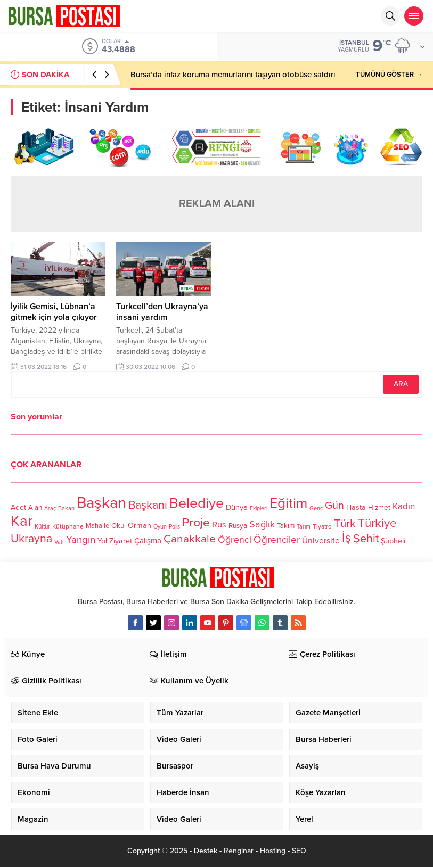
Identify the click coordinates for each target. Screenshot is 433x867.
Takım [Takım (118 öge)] (286, 526)
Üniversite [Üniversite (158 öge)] (321, 541)
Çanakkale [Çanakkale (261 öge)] (190, 539)
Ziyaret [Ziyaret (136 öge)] (120, 541)
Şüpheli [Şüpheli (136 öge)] (393, 541)
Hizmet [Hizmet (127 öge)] (379, 507)
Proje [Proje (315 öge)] (196, 522)
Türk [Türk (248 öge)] (345, 523)
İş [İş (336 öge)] (346, 538)
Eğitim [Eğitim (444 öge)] (288, 503)
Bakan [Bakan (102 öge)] (66, 508)
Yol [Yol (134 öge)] (102, 541)
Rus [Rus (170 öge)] (219, 524)
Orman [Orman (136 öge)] (139, 525)
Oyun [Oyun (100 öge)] (160, 526)
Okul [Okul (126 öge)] (118, 526)
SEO (299, 850)
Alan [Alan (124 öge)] (35, 507)
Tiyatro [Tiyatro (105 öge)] (322, 526)
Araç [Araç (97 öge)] (50, 508)
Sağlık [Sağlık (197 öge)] (262, 524)
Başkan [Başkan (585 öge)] (101, 502)
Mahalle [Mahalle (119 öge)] (97, 526)
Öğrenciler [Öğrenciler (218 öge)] (277, 540)
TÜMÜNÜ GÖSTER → (389, 74)
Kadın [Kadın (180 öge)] (404, 506)
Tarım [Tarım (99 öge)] (304, 526)
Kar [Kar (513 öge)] (21, 521)
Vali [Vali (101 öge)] (59, 542)
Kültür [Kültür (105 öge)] (42, 526)
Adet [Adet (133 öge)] (18, 507)
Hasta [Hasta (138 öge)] (356, 507)
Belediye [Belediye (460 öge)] (196, 503)
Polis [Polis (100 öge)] (174, 526)
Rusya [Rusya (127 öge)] (237, 526)
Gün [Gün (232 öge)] (334, 505)
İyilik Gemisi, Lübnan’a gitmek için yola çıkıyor (54, 312)
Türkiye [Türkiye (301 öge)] (377, 523)
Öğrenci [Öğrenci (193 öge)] (234, 540)
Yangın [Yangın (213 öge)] (80, 540)
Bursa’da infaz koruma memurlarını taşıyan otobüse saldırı (233, 74)
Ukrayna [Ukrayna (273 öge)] (31, 539)
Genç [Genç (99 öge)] (316, 508)
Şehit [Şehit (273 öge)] (366, 539)
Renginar (239, 850)
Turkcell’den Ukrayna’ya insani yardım (162, 312)
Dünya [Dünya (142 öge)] (237, 507)
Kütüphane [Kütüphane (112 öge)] (68, 526)
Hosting (272, 850)
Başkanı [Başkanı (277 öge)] (147, 505)
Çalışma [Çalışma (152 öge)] (147, 541)
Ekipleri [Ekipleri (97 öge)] (258, 508)
